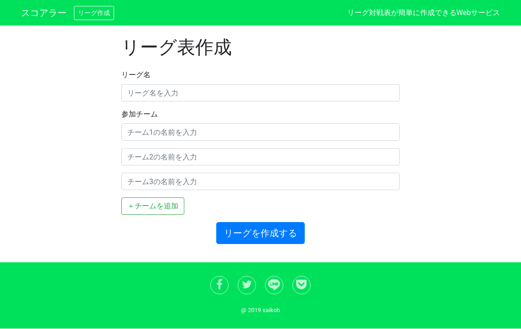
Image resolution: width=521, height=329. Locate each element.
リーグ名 (136, 74)
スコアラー (44, 12)
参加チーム (139, 114)
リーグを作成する (260, 233)
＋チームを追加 (152, 206)
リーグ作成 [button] (94, 12)
